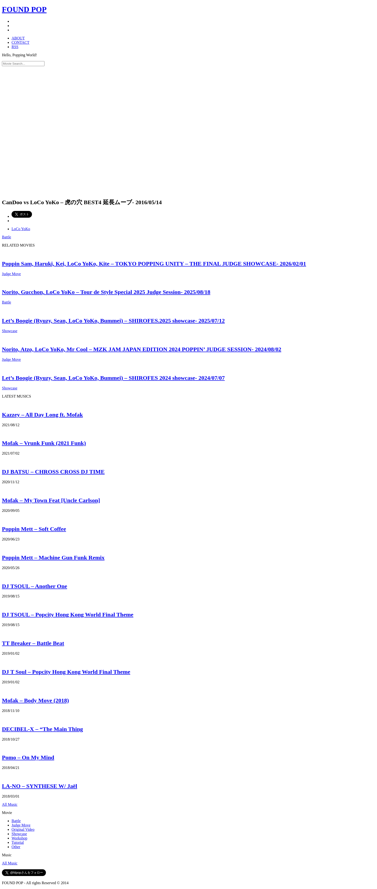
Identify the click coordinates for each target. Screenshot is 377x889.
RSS (15, 47)
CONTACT (20, 42)
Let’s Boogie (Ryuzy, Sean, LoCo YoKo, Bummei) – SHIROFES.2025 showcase (113, 321)
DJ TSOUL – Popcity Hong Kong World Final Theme (67, 614)
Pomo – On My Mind (28, 757)
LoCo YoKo (21, 229)
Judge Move (11, 274)
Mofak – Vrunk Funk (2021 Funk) (44, 443)
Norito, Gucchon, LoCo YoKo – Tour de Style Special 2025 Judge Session (106, 292)
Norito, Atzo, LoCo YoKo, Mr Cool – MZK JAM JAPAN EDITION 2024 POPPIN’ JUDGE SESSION (141, 349)
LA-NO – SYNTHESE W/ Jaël (39, 786)
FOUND (24, 9)
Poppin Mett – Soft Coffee (34, 529)
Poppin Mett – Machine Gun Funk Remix (53, 557)
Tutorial (18, 842)
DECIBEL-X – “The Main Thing (42, 729)
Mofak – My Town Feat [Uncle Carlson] (51, 500)
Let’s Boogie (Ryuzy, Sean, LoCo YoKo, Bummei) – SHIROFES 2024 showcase (113, 378)
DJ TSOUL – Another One (34, 586)
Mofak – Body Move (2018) (35, 700)
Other (16, 847)
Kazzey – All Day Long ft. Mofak (42, 415)
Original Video (23, 829)
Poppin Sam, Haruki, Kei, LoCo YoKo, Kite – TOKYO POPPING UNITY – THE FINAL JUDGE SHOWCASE (154, 263)
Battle (6, 237)
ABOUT (18, 38)
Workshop (19, 838)
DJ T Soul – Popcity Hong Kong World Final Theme (66, 672)
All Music (9, 804)
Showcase (9, 331)
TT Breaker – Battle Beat (33, 643)
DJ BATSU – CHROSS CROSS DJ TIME (53, 472)
